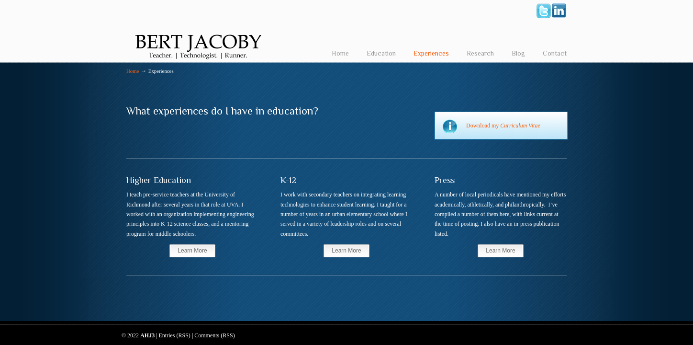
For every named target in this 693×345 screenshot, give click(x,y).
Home (132, 71)
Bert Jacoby (198, 31)
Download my (503, 125)
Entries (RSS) (174, 335)
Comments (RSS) (214, 335)
